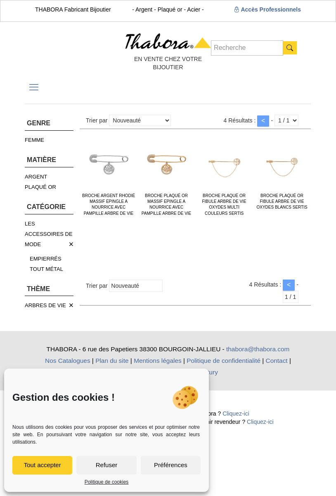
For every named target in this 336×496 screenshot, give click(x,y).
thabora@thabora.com (257, 349)
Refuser (107, 464)
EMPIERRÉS (46, 259)
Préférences (170, 464)
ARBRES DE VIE (45, 305)
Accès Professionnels (267, 9)
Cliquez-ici (235, 413)
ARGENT (36, 177)
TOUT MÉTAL (46, 269)
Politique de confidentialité (223, 360)
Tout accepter (42, 464)
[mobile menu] (34, 87)
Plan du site (111, 360)
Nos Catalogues (67, 360)
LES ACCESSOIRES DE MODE (49, 234)
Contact (277, 360)
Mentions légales (158, 360)
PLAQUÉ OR (40, 187)
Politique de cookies (107, 482)
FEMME (34, 140)
